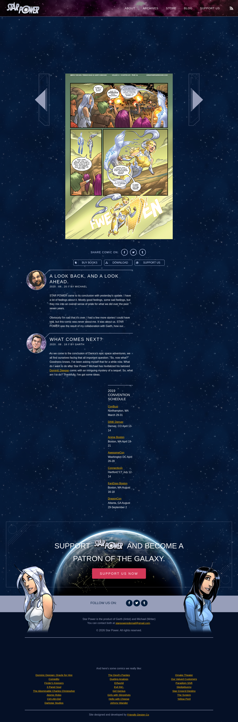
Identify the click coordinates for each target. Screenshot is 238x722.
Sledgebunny (184, 687)
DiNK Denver (115, 422)
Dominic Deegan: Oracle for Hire (54, 675)
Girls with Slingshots (119, 695)
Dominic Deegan (59, 370)
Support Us (210, 8)
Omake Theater (184, 675)
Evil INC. (119, 687)
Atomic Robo (54, 695)
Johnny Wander (119, 703)
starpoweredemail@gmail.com (133, 623)
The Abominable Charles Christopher (54, 691)
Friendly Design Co (138, 714)
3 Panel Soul (53, 687)
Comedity (54, 679)
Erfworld (119, 683)
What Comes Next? (76, 339)
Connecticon (115, 468)
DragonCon (114, 498)
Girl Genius (119, 691)
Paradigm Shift (184, 683)
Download (116, 263)
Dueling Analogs (119, 679)
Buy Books (85, 263)
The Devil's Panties (119, 675)
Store (171, 8)
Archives (150, 8)
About (130, 8)
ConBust (113, 406)
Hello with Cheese (119, 699)
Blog (188, 8)
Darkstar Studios (54, 703)
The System (184, 695)
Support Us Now (119, 573)
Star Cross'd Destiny (184, 691)
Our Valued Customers (184, 679)
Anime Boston (116, 437)
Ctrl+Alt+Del (54, 699)
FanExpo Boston (117, 483)
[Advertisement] (119, 43)
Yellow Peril (184, 699)
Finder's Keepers (54, 683)
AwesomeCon (116, 452)
